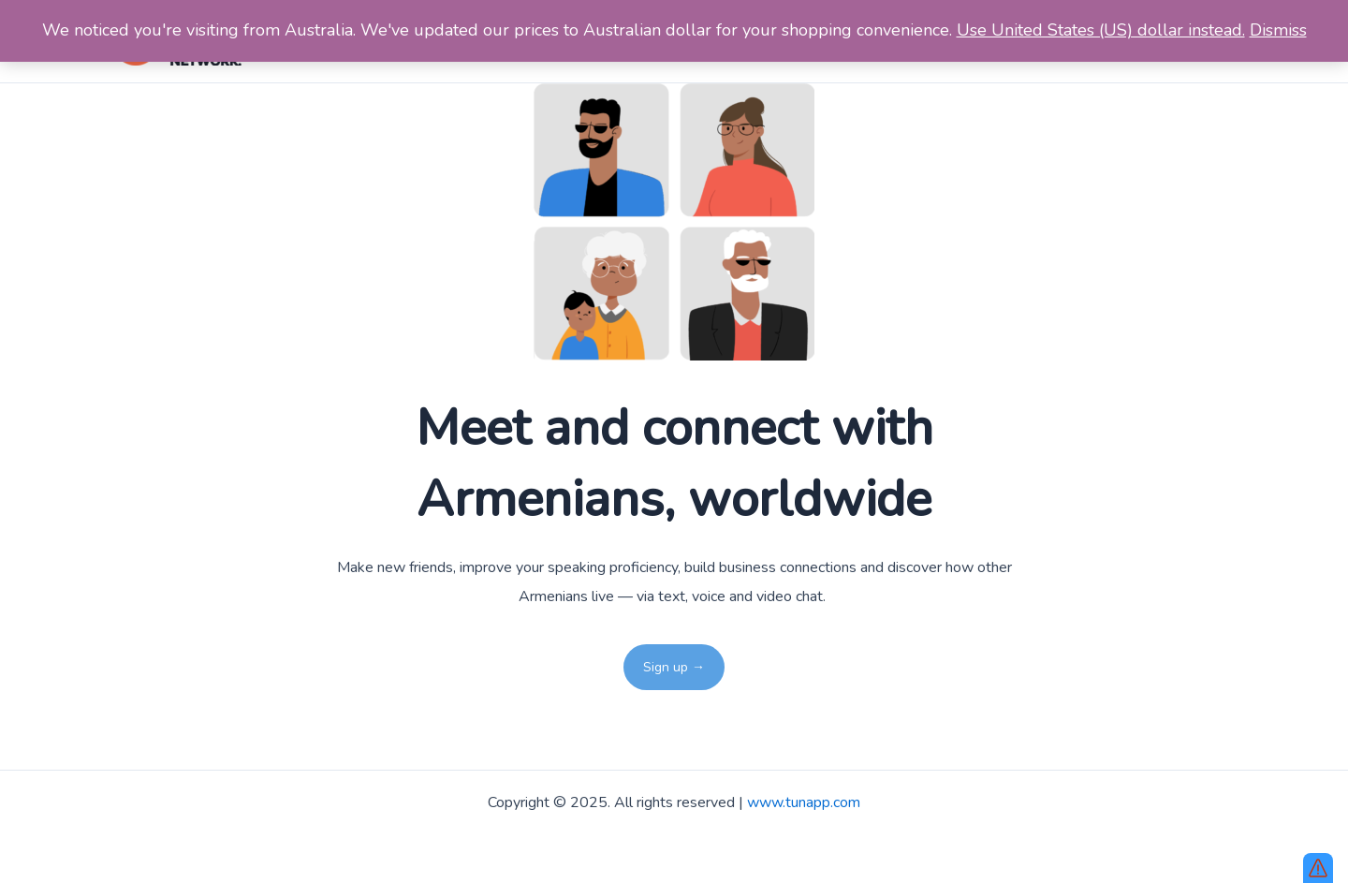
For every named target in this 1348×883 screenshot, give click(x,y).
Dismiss (1278, 30)
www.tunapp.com (803, 802)
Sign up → (674, 667)
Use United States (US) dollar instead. (1101, 30)
